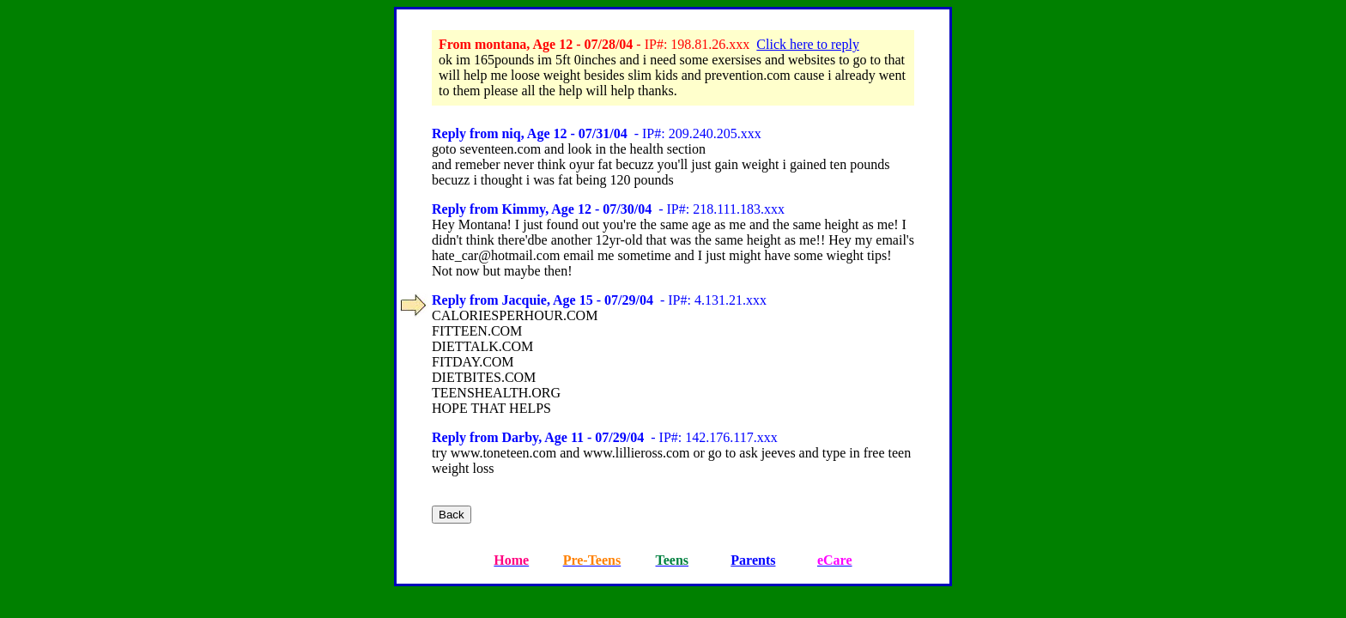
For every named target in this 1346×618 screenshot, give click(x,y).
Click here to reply (807, 44)
